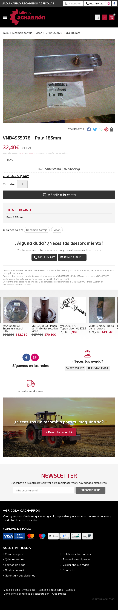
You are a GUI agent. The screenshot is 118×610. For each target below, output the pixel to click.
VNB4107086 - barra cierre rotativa (101, 327)
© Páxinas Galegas (103, 599)
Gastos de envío (15, 570)
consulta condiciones (30, 391)
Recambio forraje (41, 279)
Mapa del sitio (12, 589)
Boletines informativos (77, 554)
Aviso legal (28, 589)
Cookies (70, 589)
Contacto (68, 570)
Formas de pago (15, 565)
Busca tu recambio (59, 432)
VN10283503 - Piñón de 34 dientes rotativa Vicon (44, 328)
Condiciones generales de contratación (26, 593)
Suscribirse (90, 490)
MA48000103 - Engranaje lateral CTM (13, 328)
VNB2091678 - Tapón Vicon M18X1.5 (73, 327)
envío (22, 153)
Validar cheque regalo (76, 565)
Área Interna (59, 593)
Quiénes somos (14, 559)
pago (31, 153)
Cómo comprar (14, 554)
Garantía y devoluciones (20, 575)
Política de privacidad (50, 589)
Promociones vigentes (77, 559)
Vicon (60, 279)
